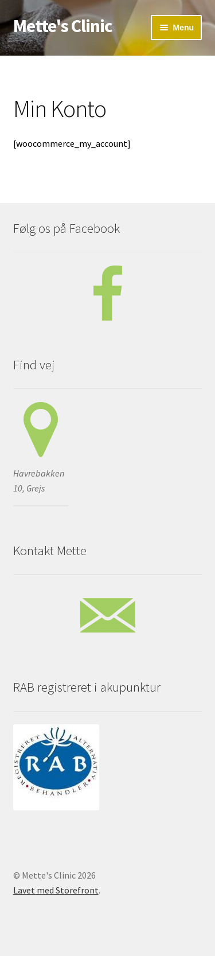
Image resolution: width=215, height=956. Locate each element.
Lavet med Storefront (56, 890)
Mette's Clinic (62, 25)
